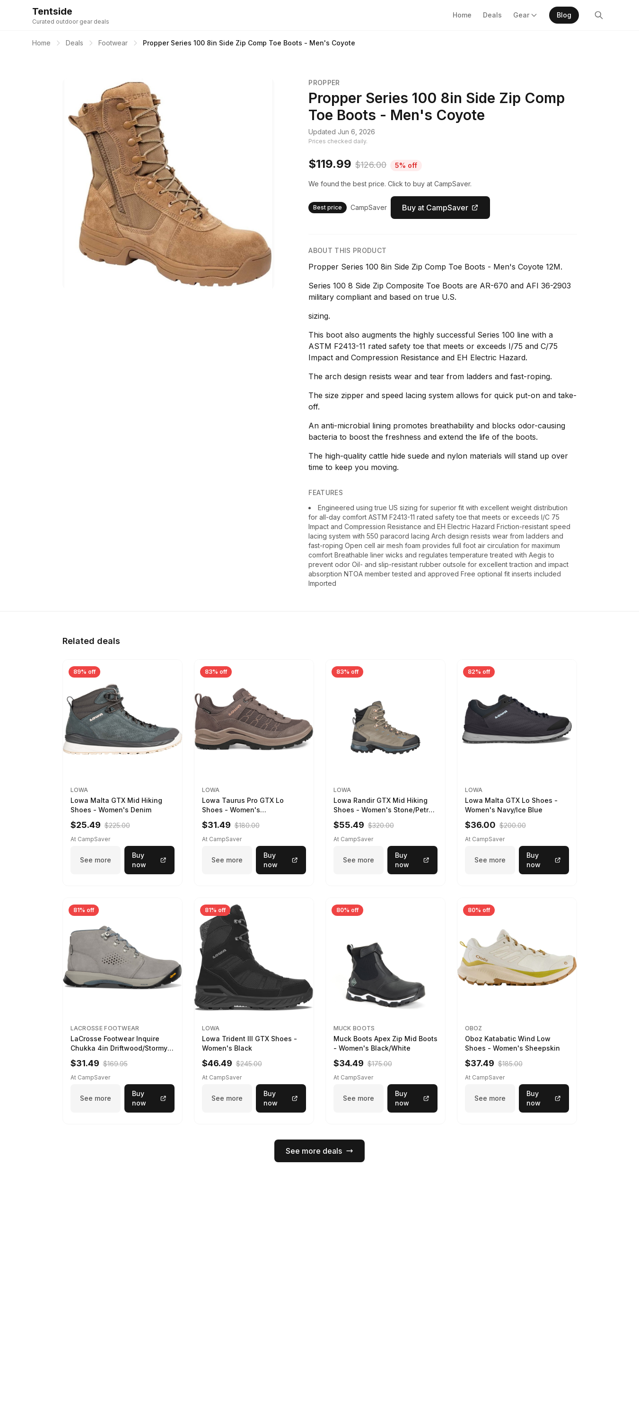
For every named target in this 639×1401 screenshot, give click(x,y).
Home (462, 15)
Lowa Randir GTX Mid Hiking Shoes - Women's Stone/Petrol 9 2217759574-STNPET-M (384, 809)
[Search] (598, 15)
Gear (525, 15)
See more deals (319, 1151)
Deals (492, 15)
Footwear (113, 43)
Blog (564, 15)
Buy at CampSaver (440, 207)
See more (95, 860)
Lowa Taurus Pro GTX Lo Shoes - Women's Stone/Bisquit (243, 809)
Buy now (149, 860)
